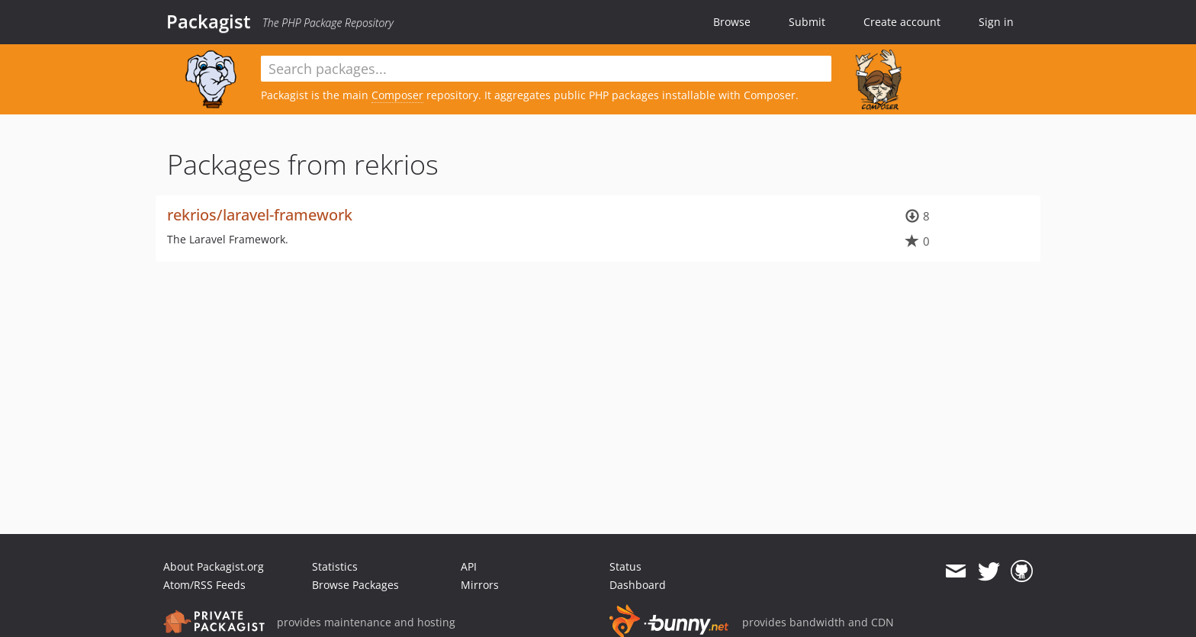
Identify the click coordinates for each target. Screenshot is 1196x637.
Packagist (208, 21)
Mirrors (480, 584)
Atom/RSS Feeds (204, 584)
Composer (397, 95)
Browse (732, 21)
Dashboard (637, 584)
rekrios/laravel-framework (259, 214)
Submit (807, 21)
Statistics (335, 566)
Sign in (996, 21)
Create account (901, 21)
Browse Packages (355, 584)
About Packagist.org (213, 566)
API (469, 566)
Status (625, 566)
